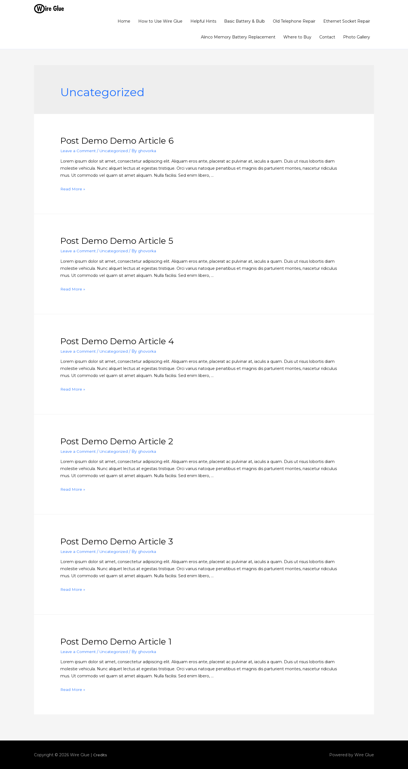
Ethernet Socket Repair (346, 21)
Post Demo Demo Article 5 (116, 241)
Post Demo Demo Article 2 (116, 441)
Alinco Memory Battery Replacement (238, 37)
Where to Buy (297, 37)
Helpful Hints (203, 21)
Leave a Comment (79, 150)
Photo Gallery (356, 37)
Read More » (73, 188)
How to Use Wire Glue (160, 21)
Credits (100, 754)
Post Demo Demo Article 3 (116, 541)
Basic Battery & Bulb (244, 21)
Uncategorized (116, 150)
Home (124, 21)
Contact (327, 37)
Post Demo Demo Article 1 (116, 641)
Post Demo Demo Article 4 (117, 341)
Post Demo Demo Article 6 (117, 140)
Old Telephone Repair (294, 21)
